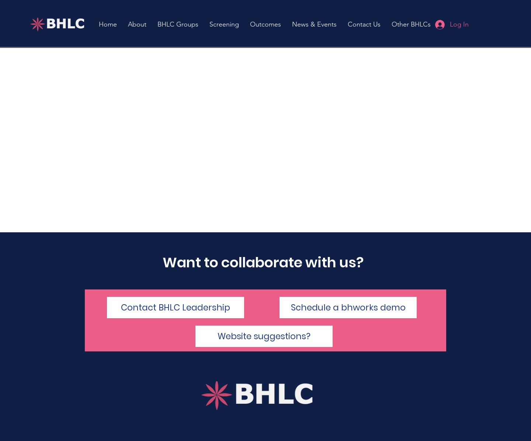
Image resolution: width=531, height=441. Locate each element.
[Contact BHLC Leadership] (175, 307)
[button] (224, 24)
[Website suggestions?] (264, 336)
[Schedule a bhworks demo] (348, 307)
